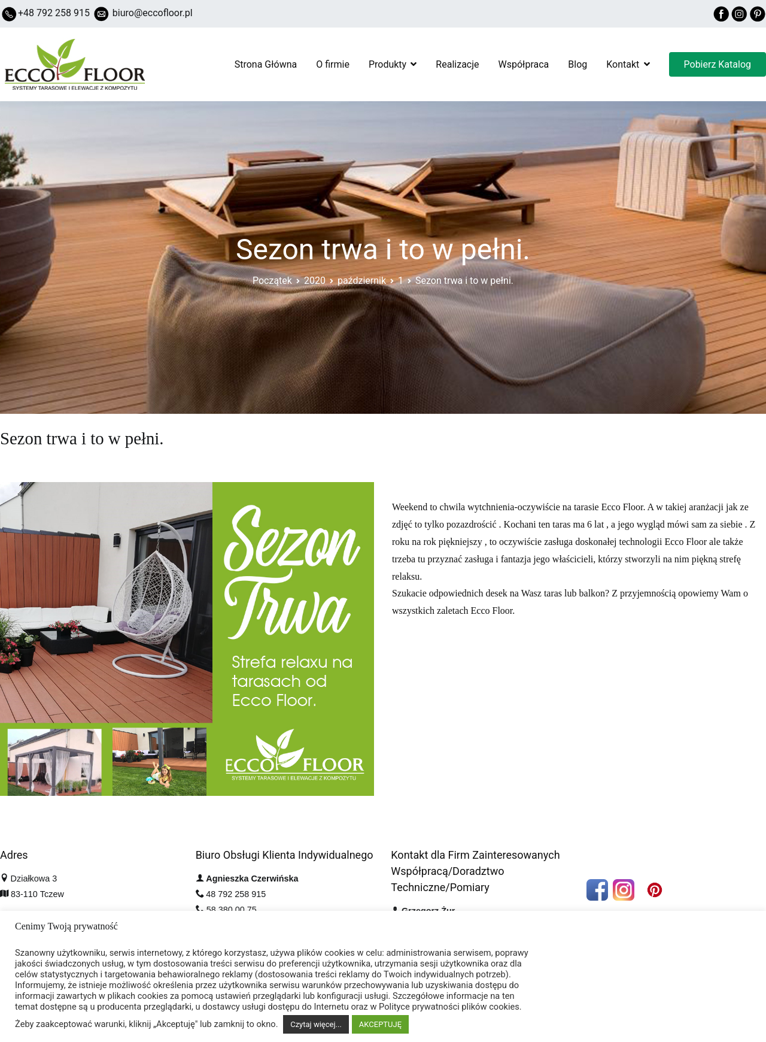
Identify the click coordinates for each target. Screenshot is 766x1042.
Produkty (387, 64)
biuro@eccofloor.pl (153, 13)
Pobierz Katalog (717, 64)
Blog (577, 64)
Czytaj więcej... (316, 1024)
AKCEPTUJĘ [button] (380, 1024)
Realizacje (457, 64)
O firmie (332, 64)
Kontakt (622, 64)
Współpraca (523, 64)
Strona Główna (266, 64)
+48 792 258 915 (54, 13)
